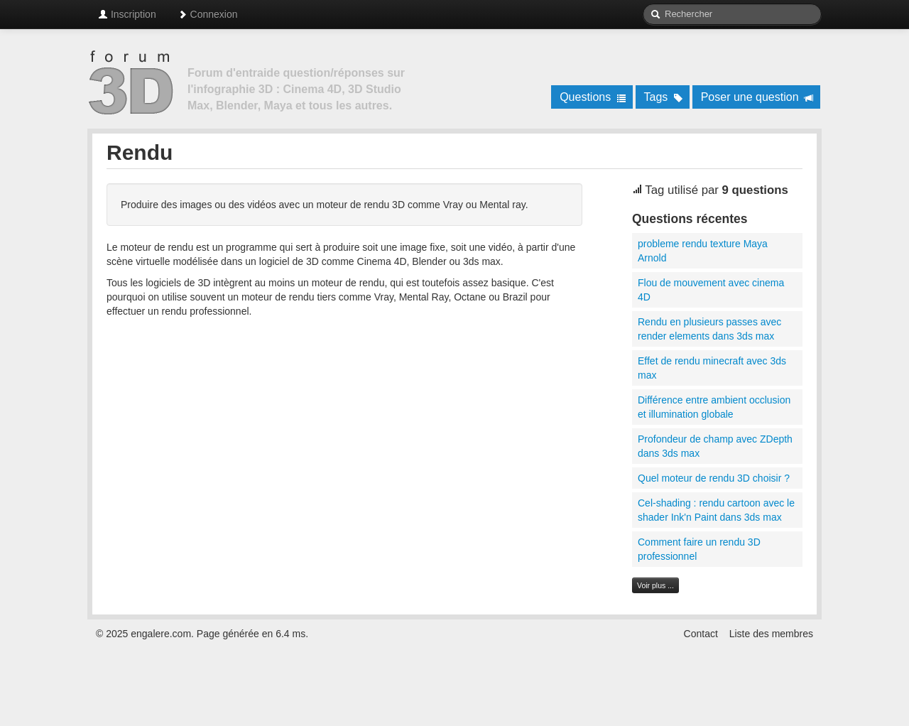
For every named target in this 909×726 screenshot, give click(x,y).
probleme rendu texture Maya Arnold (703, 251)
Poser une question (757, 97)
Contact (701, 633)
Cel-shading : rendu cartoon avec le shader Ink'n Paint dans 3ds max (716, 510)
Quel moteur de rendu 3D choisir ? (714, 478)
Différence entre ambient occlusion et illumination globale (714, 407)
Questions (593, 97)
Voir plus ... (655, 585)
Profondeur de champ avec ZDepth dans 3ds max (715, 446)
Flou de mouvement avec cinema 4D (711, 290)
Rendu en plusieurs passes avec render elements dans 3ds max (709, 329)
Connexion (208, 14)
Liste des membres (771, 633)
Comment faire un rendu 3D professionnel (699, 549)
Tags (663, 97)
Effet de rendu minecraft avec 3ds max (712, 368)
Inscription (127, 14)
